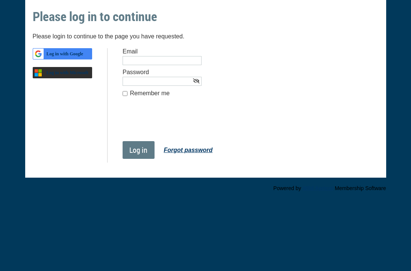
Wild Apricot (318, 188)
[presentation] (180, 122)
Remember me (150, 93)
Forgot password (188, 150)
